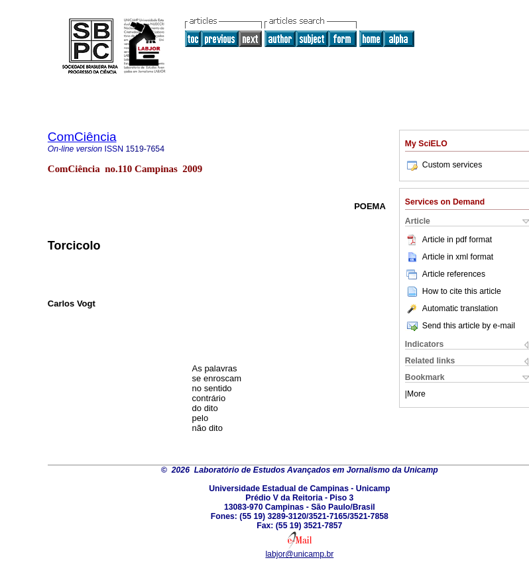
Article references (445, 274)
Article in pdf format (448, 239)
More (416, 394)
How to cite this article (461, 291)
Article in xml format (449, 256)
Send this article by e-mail (460, 325)
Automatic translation (451, 308)
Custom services (443, 164)
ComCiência (82, 137)
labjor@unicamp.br (299, 554)
